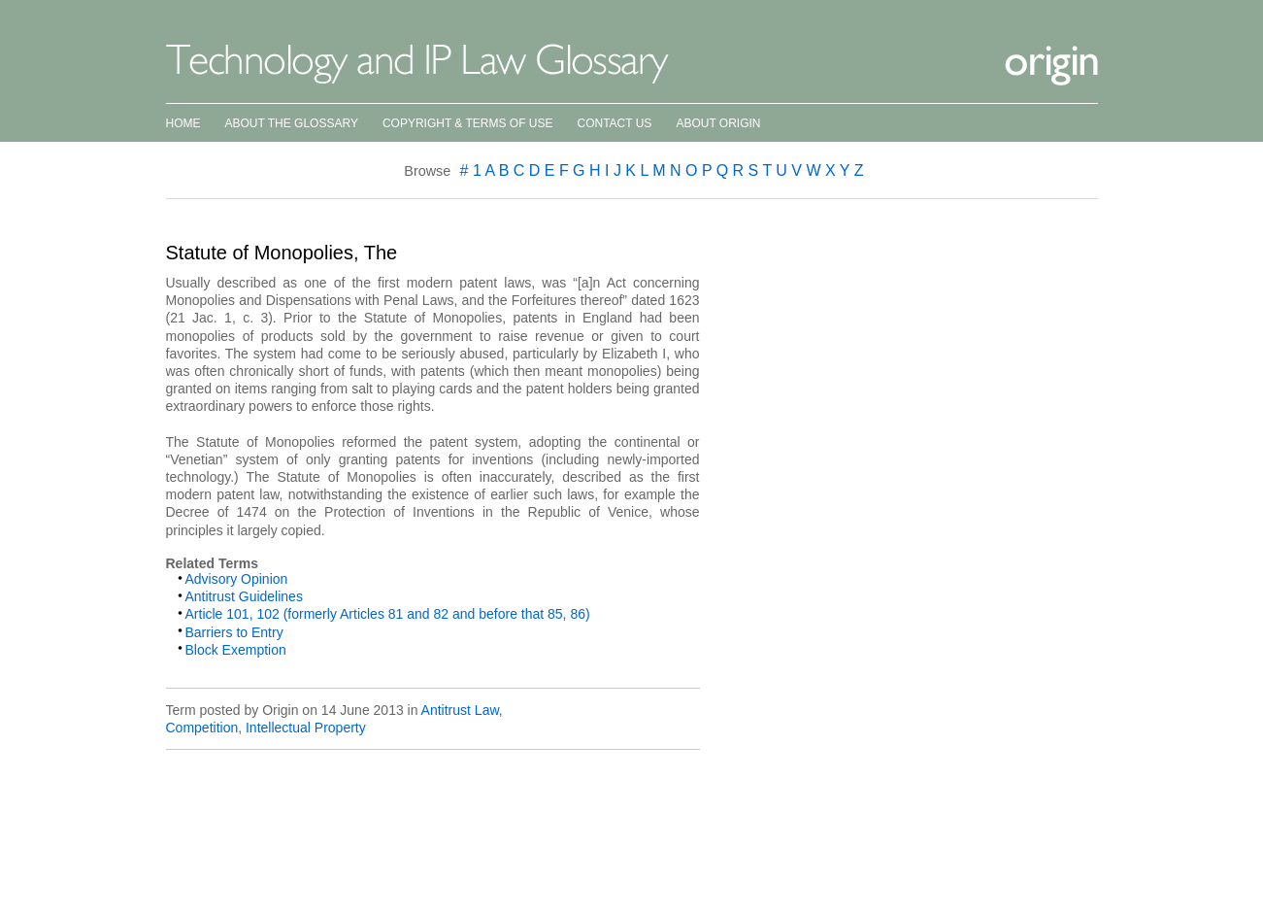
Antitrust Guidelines (244, 596)
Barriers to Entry (234, 632)
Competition (202, 727)
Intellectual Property (306, 727)
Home (183, 123)
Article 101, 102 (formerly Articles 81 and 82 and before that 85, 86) (387, 614)
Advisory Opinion (236, 579)
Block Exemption (235, 650)
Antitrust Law (460, 710)
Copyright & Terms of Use (467, 123)
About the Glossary (291, 123)
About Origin (718, 123)
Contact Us (614, 123)
